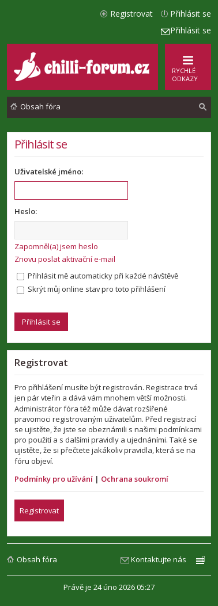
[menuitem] (203, 107)
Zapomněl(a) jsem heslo (56, 246)
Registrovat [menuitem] (131, 13)
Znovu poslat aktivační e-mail (64, 259)
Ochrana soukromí (134, 479)
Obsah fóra (37, 559)
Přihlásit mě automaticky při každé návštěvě (97, 275)
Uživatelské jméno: (48, 171)
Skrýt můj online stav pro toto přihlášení (91, 289)
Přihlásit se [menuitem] (190, 13)
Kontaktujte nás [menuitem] (158, 559)
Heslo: (25, 211)
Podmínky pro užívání (53, 479)
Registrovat (39, 510)
